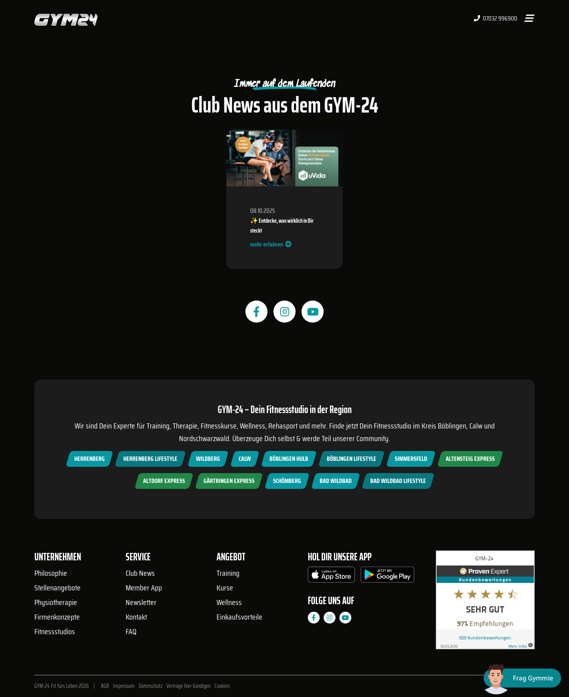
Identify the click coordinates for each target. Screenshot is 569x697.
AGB (105, 686)
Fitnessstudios (54, 631)
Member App (144, 587)
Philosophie (50, 573)
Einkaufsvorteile (239, 617)
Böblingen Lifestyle (351, 459)
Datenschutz (150, 686)
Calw (245, 459)
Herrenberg (89, 459)
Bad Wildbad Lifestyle (398, 481)
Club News (140, 573)
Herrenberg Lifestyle (150, 459)
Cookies (222, 686)
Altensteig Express (470, 459)
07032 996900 (495, 18)
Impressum (124, 686)
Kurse (225, 587)
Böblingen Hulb (288, 459)
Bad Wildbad (336, 481)
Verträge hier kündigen (188, 686)
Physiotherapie (55, 602)
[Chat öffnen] (522, 678)
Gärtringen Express (228, 481)
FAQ (131, 631)
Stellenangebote (57, 587)
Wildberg (208, 459)
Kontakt (136, 617)
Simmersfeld (411, 459)
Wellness (229, 602)
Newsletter (141, 602)
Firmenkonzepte (57, 617)
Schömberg (287, 481)
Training (228, 573)
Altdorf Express (164, 481)
